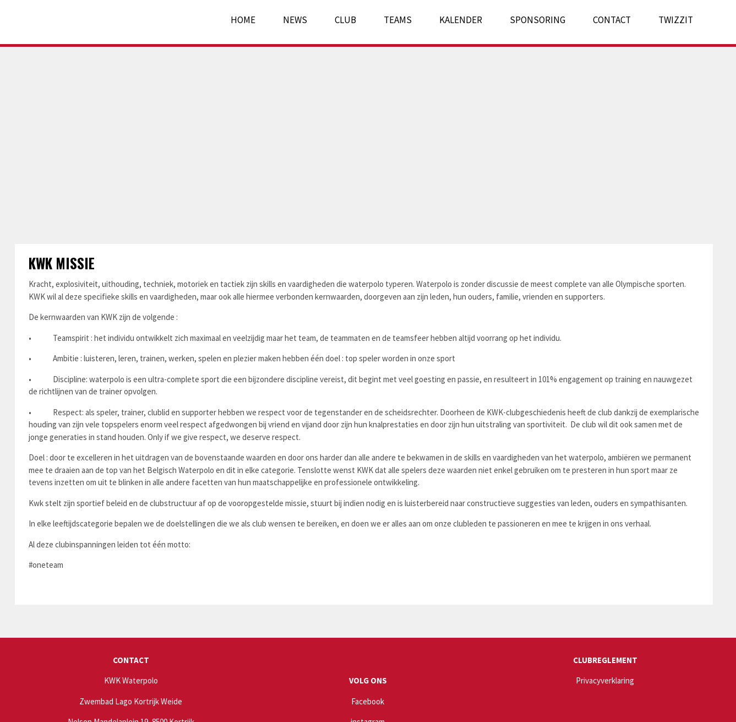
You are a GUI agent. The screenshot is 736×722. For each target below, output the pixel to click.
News (295, 20)
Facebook (367, 701)
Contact (612, 20)
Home (243, 20)
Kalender (460, 20)
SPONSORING (537, 20)
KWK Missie (62, 263)
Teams (398, 20)
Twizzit (675, 20)
